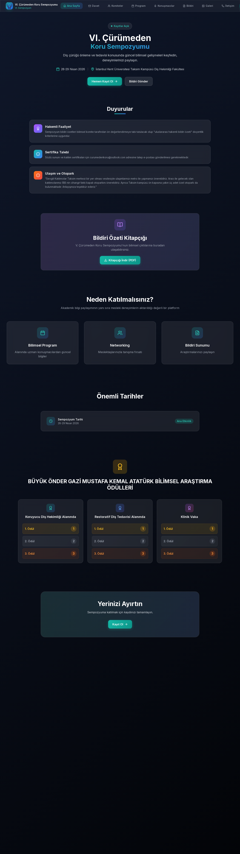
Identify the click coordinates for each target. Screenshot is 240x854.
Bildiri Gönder (138, 81)
